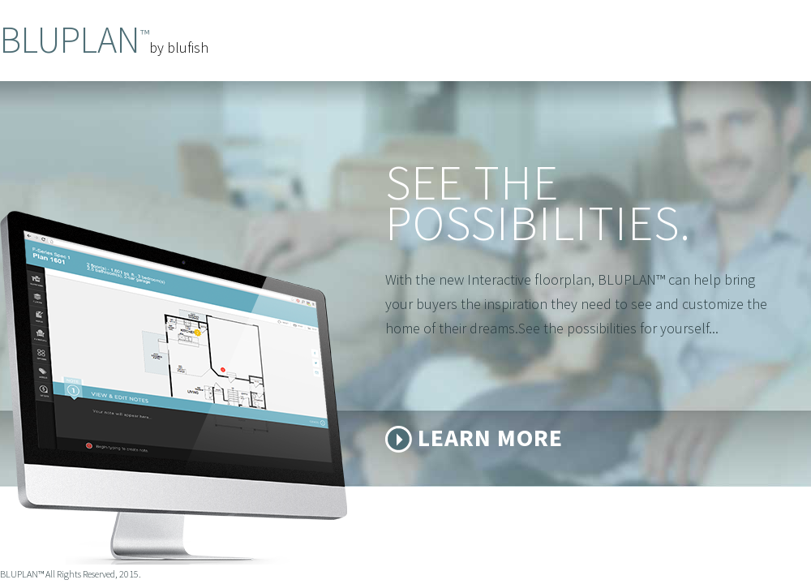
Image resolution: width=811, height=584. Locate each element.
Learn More (490, 437)
